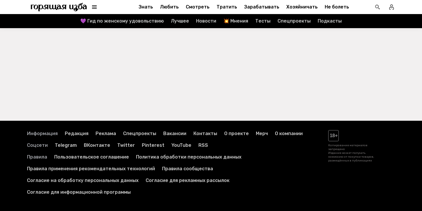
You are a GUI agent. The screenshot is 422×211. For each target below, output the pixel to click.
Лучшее (180, 21)
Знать (146, 7)
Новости (206, 21)
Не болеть (337, 7)
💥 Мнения (235, 21)
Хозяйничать (302, 7)
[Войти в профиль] (391, 7)
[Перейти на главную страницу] (58, 7)
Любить (169, 7)
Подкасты (330, 21)
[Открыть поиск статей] (377, 7)
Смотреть (198, 7)
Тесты (262, 21)
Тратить (227, 7)
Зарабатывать (261, 7)
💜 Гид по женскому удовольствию (122, 21)
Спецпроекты (294, 21)
